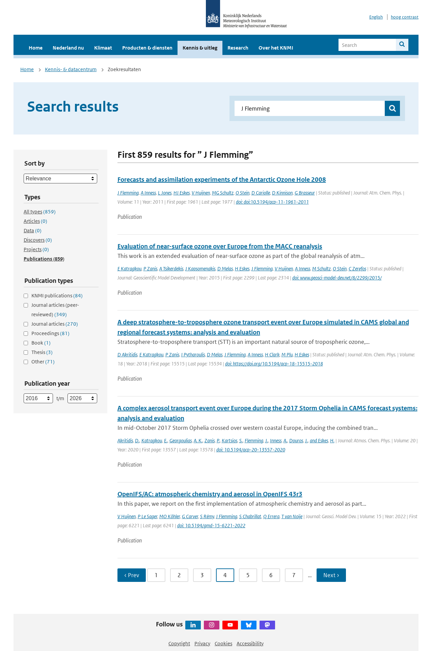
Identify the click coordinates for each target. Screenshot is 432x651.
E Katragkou (129, 268)
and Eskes (319, 440)
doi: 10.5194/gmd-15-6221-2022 (211, 525)
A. (285, 440)
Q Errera (271, 516)
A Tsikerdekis (171, 268)
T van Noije (291, 516)
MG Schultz (223, 192)
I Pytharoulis (193, 354)
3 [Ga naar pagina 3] (202, 575)
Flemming (254, 440)
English (376, 17)
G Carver (190, 516)
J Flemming (128, 192)
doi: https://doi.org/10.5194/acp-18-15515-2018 (274, 363)
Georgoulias (180, 440)
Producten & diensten (147, 48)
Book (41, 342)
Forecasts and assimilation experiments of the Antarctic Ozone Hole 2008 (221, 179)
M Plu (287, 354)
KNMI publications (57, 295)
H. (332, 440)
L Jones (164, 192)
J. (266, 440)
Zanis (210, 440)
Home (36, 48)
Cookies (223, 643)
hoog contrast (404, 17)
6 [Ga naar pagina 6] (271, 575)
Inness (275, 440)
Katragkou (151, 440)
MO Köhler (169, 516)
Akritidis (125, 440)
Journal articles (54, 324)
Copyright (179, 643)
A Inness (148, 192)
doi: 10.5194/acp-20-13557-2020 (250, 449)
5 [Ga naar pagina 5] (248, 575)
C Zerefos (357, 268)
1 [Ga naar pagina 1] (156, 575)
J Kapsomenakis (200, 268)
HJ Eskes (181, 192)
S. (241, 440)
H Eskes (242, 268)
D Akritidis (127, 354)
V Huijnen (201, 192)
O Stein (242, 192)
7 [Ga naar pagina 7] (294, 575)
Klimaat (103, 48)
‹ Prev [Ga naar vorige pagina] (131, 575)
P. (218, 440)
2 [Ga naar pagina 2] (179, 575)
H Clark (272, 354)
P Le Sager (147, 516)
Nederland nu (68, 48)
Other (43, 361)
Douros (296, 440)
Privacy (202, 643)
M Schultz (321, 268)
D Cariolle (260, 192)
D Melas (225, 268)
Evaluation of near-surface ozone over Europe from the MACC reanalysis (219, 246)
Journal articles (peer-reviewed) (55, 310)
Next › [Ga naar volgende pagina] (331, 575)
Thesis (42, 352)
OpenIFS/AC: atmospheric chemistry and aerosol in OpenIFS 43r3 (209, 494)
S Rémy (207, 516)
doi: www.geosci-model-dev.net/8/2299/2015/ (337, 277)
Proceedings (50, 333)
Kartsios (229, 440)
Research (237, 48)
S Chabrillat (250, 516)
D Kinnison (282, 192)
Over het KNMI (276, 48)
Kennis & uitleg (200, 48)
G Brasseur (305, 192)
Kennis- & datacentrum (71, 69)
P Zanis (150, 268)
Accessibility (250, 643)
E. (165, 440)
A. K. (198, 440)
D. (137, 440)
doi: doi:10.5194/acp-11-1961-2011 (272, 202)
